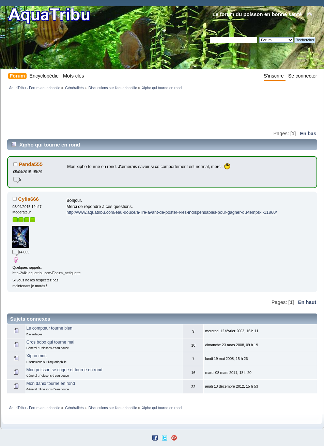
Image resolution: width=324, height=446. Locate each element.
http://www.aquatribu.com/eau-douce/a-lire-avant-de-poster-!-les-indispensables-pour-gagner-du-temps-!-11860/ (171, 212)
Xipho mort (36, 355)
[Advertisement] (131, 110)
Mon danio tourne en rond (50, 383)
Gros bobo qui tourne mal (50, 342)
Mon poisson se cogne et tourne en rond (64, 369)
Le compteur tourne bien (49, 328)
